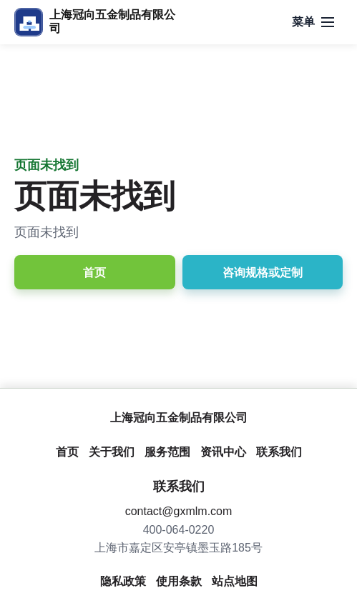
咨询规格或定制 (262, 272)
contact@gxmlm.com (179, 511)
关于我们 (112, 452)
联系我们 (279, 452)
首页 (94, 272)
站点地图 (235, 581)
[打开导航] (313, 22)
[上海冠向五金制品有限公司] (94, 22)
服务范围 (167, 452)
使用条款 (179, 581)
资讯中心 (223, 452)
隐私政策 (123, 581)
